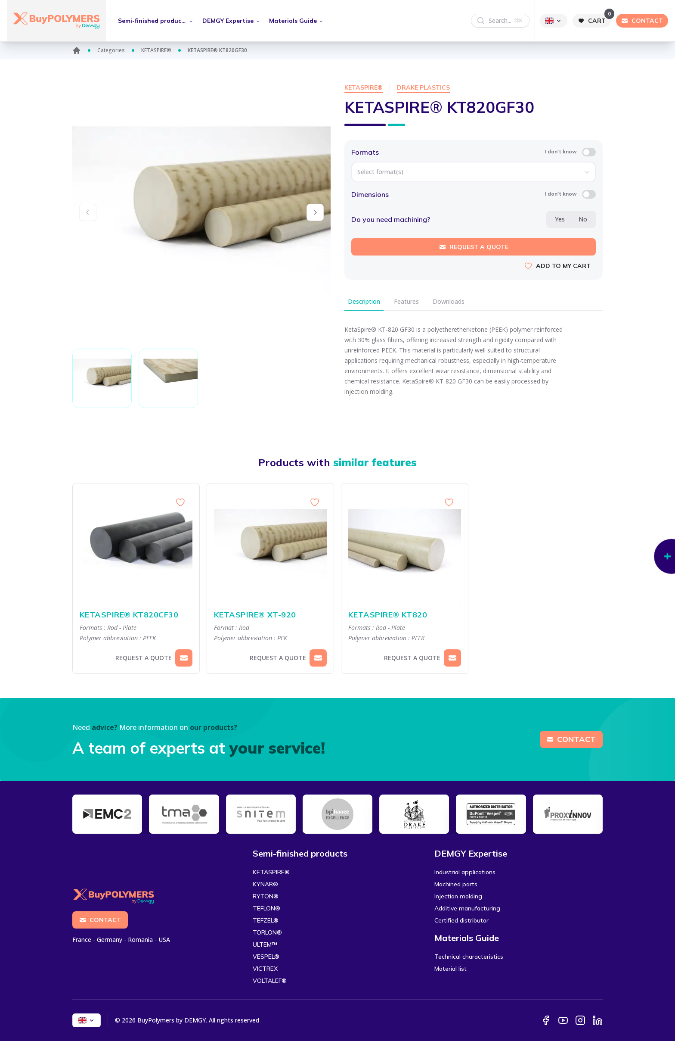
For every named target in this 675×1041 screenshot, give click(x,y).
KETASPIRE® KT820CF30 (136, 615)
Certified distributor (461, 920)
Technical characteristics (468, 956)
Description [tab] (364, 301)
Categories (111, 50)
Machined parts (455, 884)
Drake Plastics (423, 87)
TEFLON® (266, 908)
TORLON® (267, 932)
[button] (315, 212)
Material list (450, 968)
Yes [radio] (560, 219)
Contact (571, 739)
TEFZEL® (266, 920)
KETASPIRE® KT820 (404, 615)
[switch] (589, 152)
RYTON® (266, 896)
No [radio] (583, 219)
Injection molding (458, 896)
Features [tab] (406, 301)
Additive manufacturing (467, 908)
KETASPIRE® (156, 50)
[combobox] (473, 171)
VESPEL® (266, 956)
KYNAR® (265, 884)
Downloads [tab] (448, 301)
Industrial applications (464, 872)
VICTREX (265, 968)
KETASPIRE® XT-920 (270, 615)
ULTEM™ (265, 944)
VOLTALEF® (270, 981)
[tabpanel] (473, 364)
